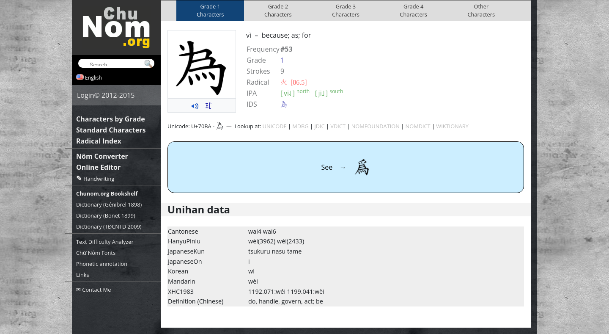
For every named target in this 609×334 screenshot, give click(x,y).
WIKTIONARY (452, 126)
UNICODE (275, 126)
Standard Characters (110, 130)
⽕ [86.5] (293, 82)
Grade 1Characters (210, 10)
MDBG (300, 126)
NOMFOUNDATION (375, 126)
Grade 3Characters (345, 10)
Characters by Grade (110, 119)
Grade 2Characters (278, 10)
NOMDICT (418, 126)
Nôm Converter (102, 156)
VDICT (338, 126)
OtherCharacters (481, 10)
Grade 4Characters (413, 10)
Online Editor (98, 167)
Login (85, 95)
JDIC (319, 126)
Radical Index (98, 141)
